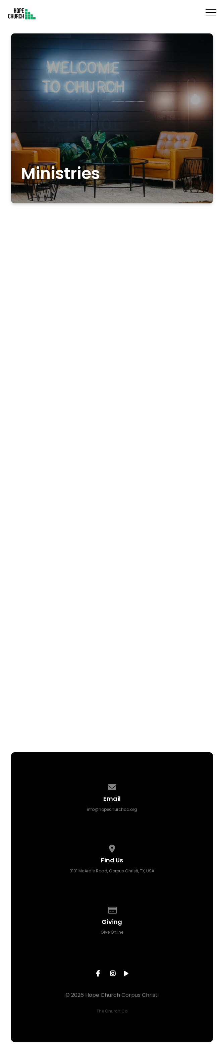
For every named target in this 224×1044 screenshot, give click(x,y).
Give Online (112, 932)
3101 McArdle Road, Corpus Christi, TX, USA (112, 871)
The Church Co (112, 1011)
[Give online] (112, 909)
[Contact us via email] (112, 786)
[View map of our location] (112, 847)
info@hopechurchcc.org (112, 809)
